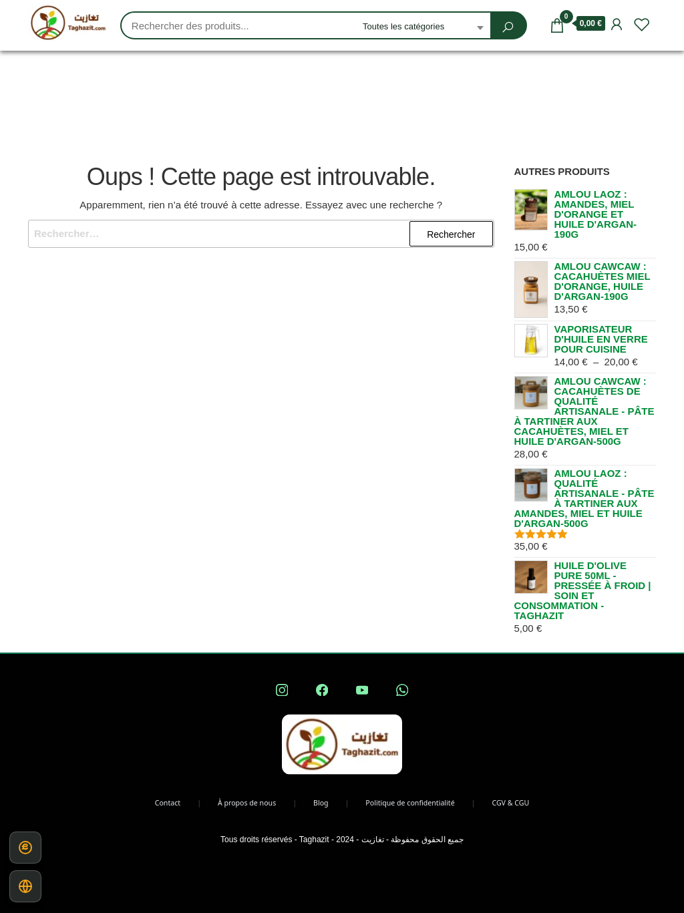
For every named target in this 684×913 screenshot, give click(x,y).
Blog (321, 802)
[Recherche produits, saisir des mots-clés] (238, 26)
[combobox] (422, 27)
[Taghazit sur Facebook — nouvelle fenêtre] (322, 690)
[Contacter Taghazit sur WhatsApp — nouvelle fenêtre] (402, 690)
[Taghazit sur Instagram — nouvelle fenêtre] (282, 690)
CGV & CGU (510, 802)
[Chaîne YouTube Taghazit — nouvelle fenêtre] (362, 690)
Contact (167, 802)
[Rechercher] (507, 27)
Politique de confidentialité (409, 802)
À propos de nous (247, 802)
